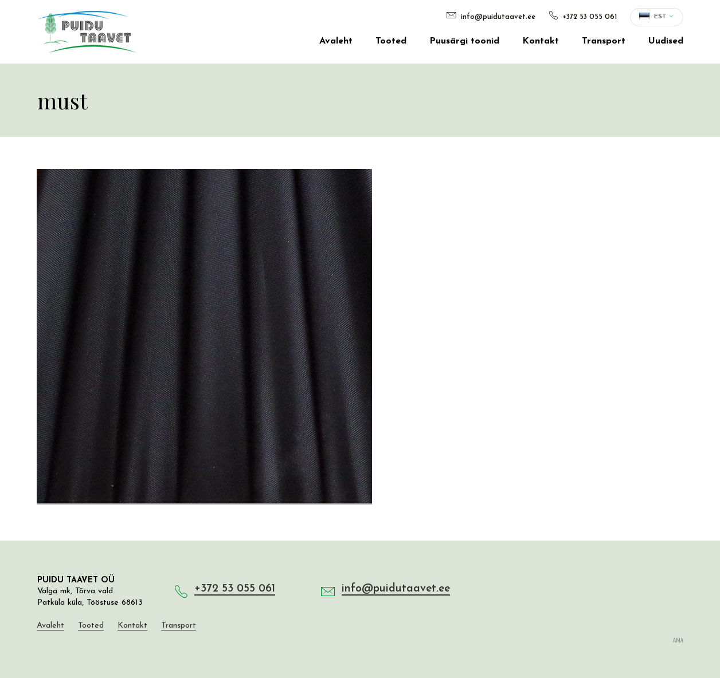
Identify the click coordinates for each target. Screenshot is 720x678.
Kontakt (540, 41)
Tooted (390, 41)
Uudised (665, 41)
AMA (678, 641)
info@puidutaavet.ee (491, 16)
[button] (656, 17)
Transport (603, 41)
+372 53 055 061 (583, 16)
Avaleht (336, 41)
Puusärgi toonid (464, 41)
